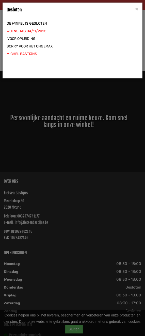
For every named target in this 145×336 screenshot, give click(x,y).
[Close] (136, 8)
